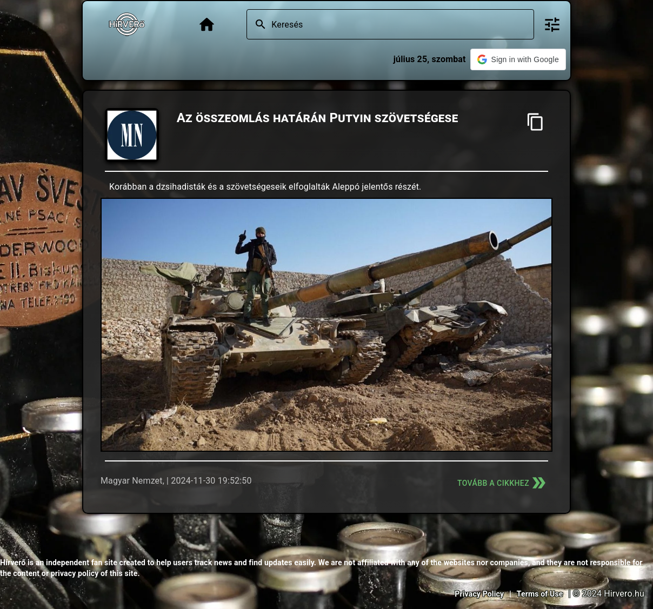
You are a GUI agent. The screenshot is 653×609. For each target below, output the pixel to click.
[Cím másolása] (535, 122)
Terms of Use (540, 594)
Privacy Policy (479, 594)
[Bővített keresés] (552, 24)
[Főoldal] (207, 24)
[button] (518, 59)
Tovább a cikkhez (502, 483)
